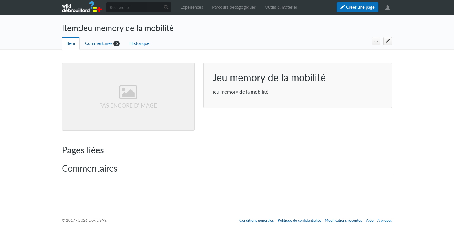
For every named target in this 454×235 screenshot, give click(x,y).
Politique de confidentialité (299, 220)
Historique (139, 43)
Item (71, 43)
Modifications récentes (343, 220)
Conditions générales (256, 220)
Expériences (191, 7)
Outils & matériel (281, 7)
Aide (370, 220)
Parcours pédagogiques (234, 7)
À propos (384, 220)
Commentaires (99, 43)
